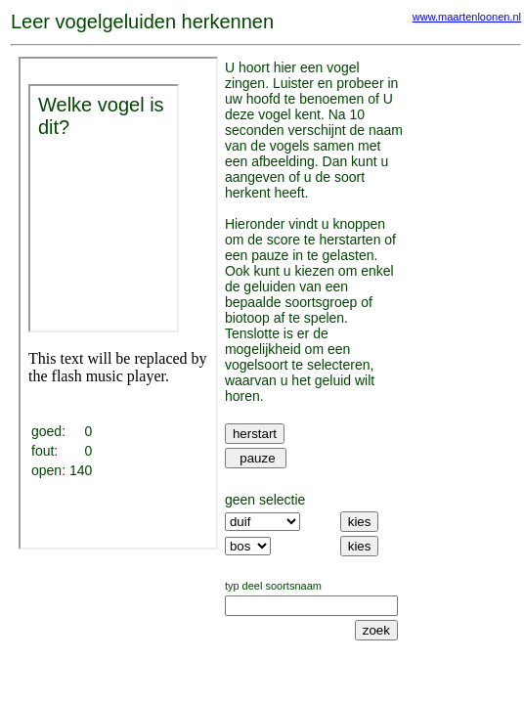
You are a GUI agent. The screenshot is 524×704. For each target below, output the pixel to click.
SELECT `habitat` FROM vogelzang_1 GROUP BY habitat (248, 546)
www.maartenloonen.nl (467, 16)
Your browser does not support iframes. (118, 303)
